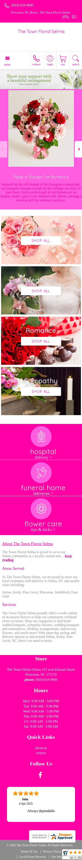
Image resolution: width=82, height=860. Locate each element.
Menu (7, 64)
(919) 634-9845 (22, 5)
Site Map (57, 856)
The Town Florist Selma (41, 31)
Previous (3, 149)
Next (78, 149)
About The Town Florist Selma (27, 543)
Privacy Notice (52, 851)
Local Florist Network (32, 856)
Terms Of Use (29, 851)
